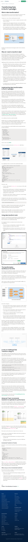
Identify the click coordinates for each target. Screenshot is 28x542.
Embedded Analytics (4, 498)
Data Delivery (3, 497)
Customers (16, 518)
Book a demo (23, 1)
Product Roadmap (17, 497)
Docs (15, 494)
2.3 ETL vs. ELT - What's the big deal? (9, 114)
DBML (10, 142)
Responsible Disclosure (5, 522)
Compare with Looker (4, 502)
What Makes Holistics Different (6, 501)
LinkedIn (3, 528)
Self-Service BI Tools (17, 508)
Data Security (3, 514)
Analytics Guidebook (17, 501)
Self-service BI (4, 494)
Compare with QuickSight (5, 506)
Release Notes (17, 498)
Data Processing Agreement (5, 523)
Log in (19, 1)
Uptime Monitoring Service (18, 502)
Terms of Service (4, 519)
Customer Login (17, 519)
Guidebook (3, 3)
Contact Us (16, 514)
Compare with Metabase (5, 507)
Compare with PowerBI (5, 503)
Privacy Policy (3, 518)
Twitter (3, 527)
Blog (15, 503)
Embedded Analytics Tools (18, 509)
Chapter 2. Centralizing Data (9, 3)
